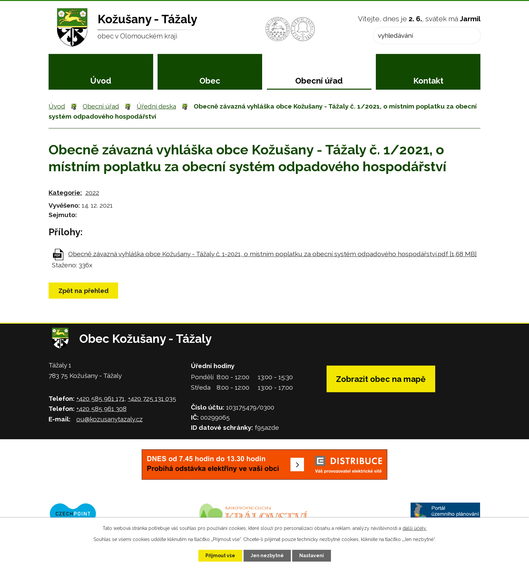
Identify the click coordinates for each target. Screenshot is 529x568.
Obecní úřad (319, 81)
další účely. (414, 528)
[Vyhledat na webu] (426, 35)
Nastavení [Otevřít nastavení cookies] (311, 555)
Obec (209, 81)
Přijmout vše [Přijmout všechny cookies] (220, 555)
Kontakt (428, 81)
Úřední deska (156, 106)
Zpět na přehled (83, 290)
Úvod (100, 81)
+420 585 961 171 (100, 398)
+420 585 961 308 (101, 408)
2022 (92, 192)
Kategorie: (65, 192)
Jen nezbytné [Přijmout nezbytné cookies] (267, 555)
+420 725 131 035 (152, 398)
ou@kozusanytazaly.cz (109, 419)
